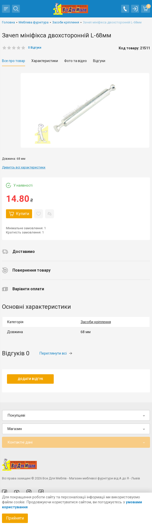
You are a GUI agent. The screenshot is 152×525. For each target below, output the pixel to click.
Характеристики (44, 61)
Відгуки (99, 61)
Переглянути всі (55, 353)
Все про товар (13, 61)
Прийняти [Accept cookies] (15, 518)
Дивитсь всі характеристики (23, 167)
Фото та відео (75, 61)
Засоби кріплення (96, 322)
